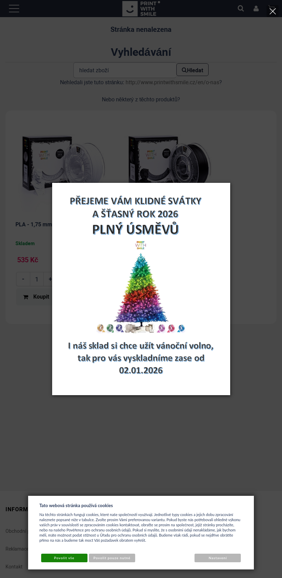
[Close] (273, 11)
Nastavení (218, 558)
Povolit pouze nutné (111, 558)
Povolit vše (64, 558)
